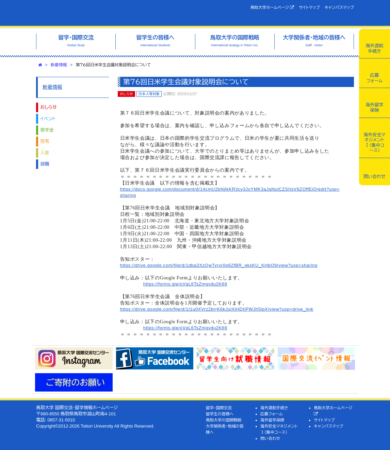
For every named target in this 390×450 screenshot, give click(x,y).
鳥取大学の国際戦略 (224, 420)
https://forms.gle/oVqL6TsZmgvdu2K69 (185, 284)
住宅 (44, 141)
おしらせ (48, 107)
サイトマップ (309, 7)
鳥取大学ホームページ (272, 7)
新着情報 (59, 65)
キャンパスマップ (339, 7)
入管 (44, 152)
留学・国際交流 (219, 407)
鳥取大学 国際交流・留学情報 (104, 12)
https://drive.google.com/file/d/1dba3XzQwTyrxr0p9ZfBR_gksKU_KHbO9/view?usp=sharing (219, 265)
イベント (47, 118)
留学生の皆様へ (220, 414)
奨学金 (47, 130)
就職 (44, 164)
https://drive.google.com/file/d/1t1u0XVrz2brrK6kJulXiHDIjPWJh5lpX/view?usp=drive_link (216, 309)
